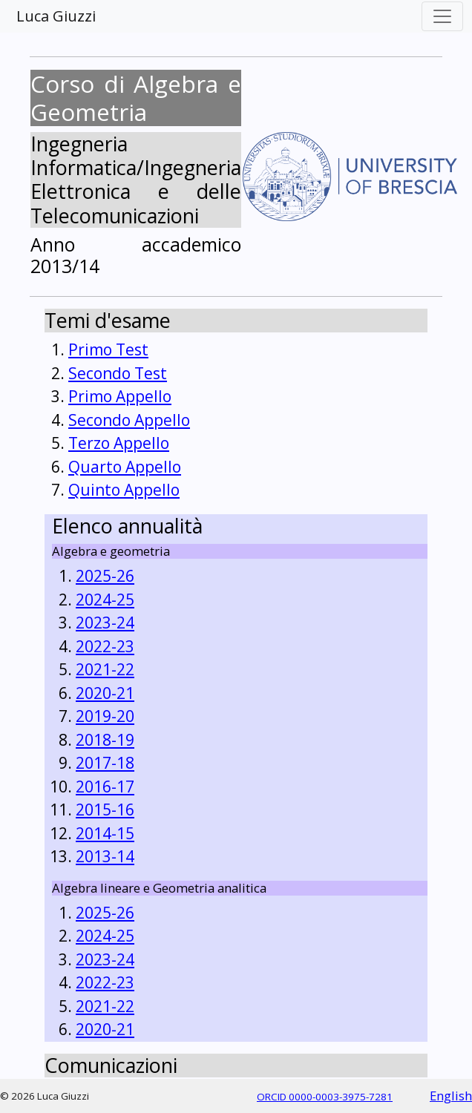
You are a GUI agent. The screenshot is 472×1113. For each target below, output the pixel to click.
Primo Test (108, 349)
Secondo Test (117, 373)
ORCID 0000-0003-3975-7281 (325, 1096)
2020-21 (105, 693)
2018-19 (105, 739)
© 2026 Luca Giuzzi (44, 1096)
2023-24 (105, 622)
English (451, 1095)
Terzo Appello (118, 443)
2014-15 (105, 833)
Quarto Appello (124, 466)
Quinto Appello (124, 489)
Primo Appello (119, 396)
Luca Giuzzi (56, 16)
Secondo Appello (129, 420)
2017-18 (105, 762)
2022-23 (105, 646)
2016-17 (105, 786)
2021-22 (105, 669)
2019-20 (105, 716)
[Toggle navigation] (442, 16)
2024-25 (105, 599)
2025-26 (105, 575)
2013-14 (105, 856)
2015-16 (105, 809)
